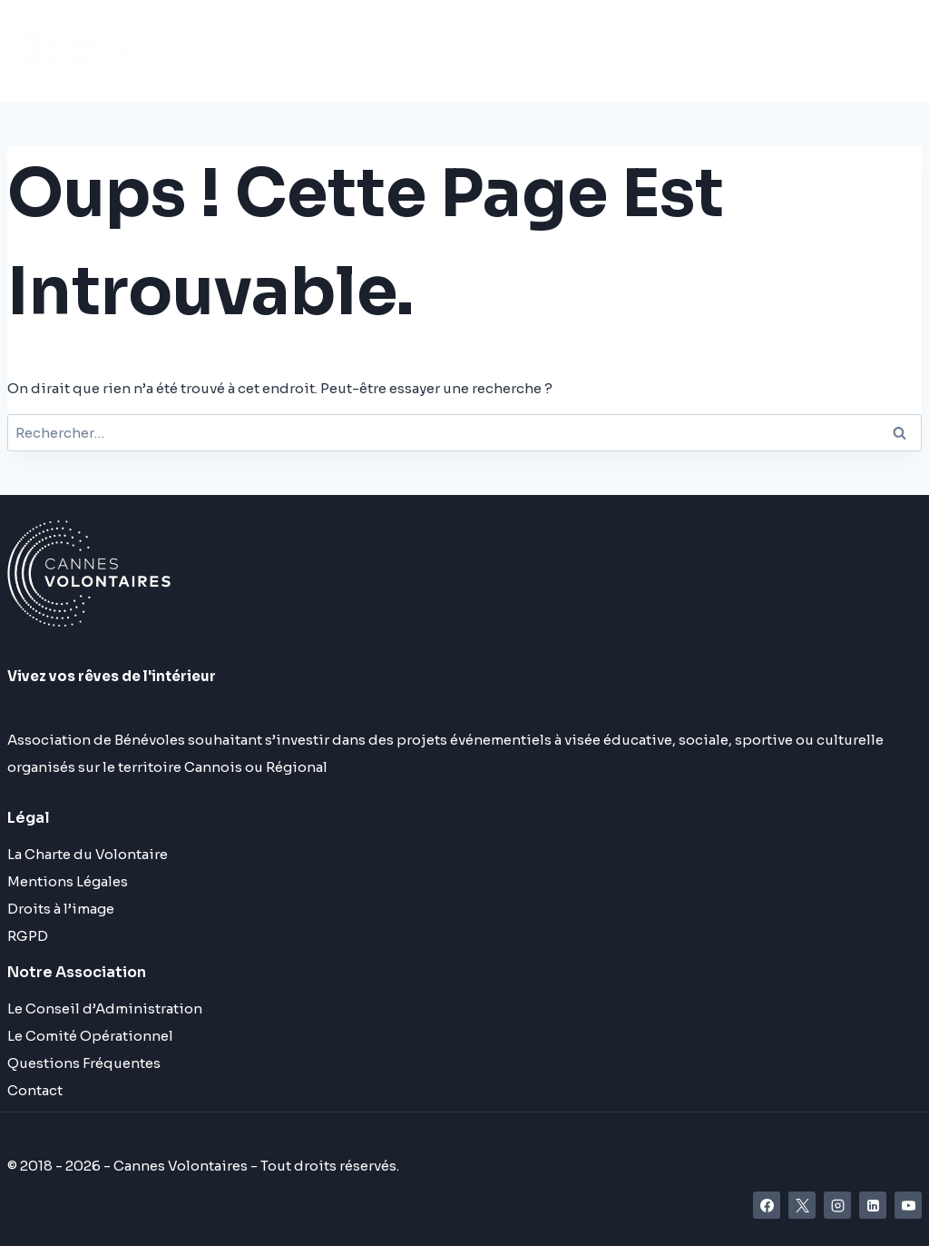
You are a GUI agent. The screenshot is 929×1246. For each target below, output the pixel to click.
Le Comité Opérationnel (90, 1035)
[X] (802, 1205)
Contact (35, 1090)
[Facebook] (766, 1205)
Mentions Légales (67, 881)
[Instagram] (837, 1205)
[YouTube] (908, 1205)
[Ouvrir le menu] (798, 50)
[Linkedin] (872, 1205)
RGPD (27, 935)
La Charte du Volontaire (87, 854)
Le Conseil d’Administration (104, 1008)
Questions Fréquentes (84, 1063)
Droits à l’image (60, 908)
